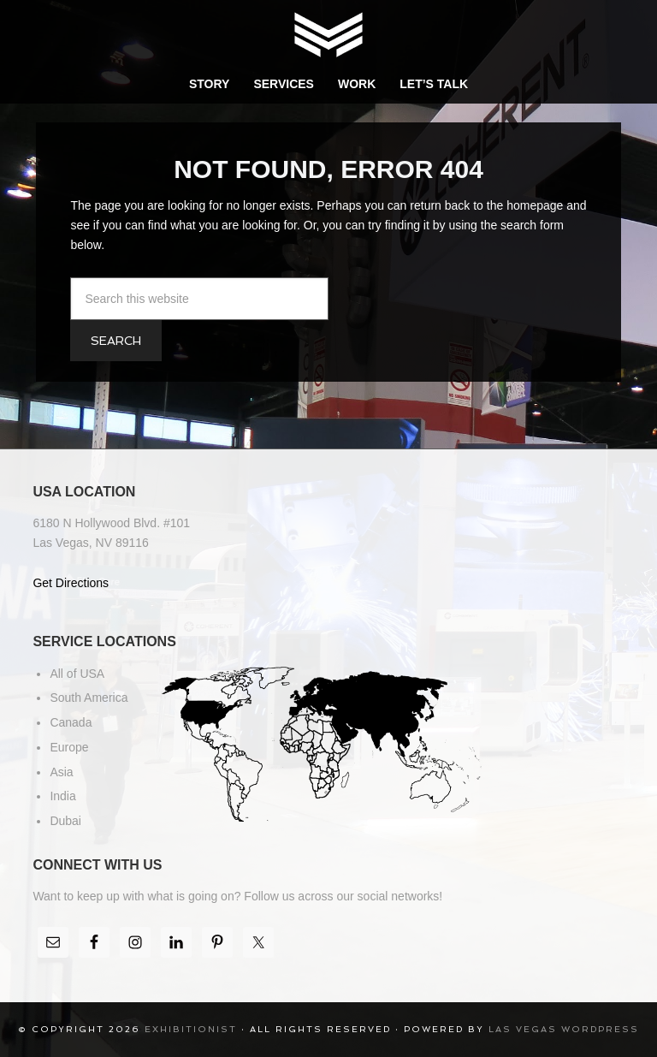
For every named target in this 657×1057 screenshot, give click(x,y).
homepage (534, 205)
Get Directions (71, 583)
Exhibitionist (328, 34)
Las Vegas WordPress (563, 1029)
